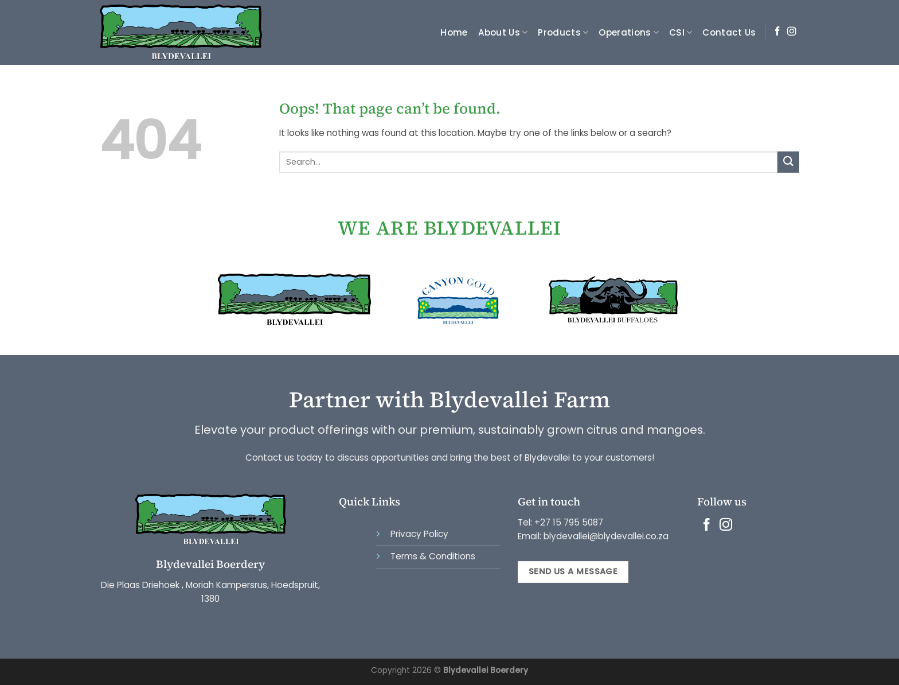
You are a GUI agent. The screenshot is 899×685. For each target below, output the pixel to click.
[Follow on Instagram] (791, 32)
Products (563, 32)
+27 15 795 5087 (568, 522)
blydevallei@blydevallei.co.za (605, 536)
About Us (503, 32)
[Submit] (788, 162)
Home (453, 32)
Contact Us (729, 32)
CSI (680, 32)
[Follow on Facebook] (777, 32)
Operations (629, 32)
